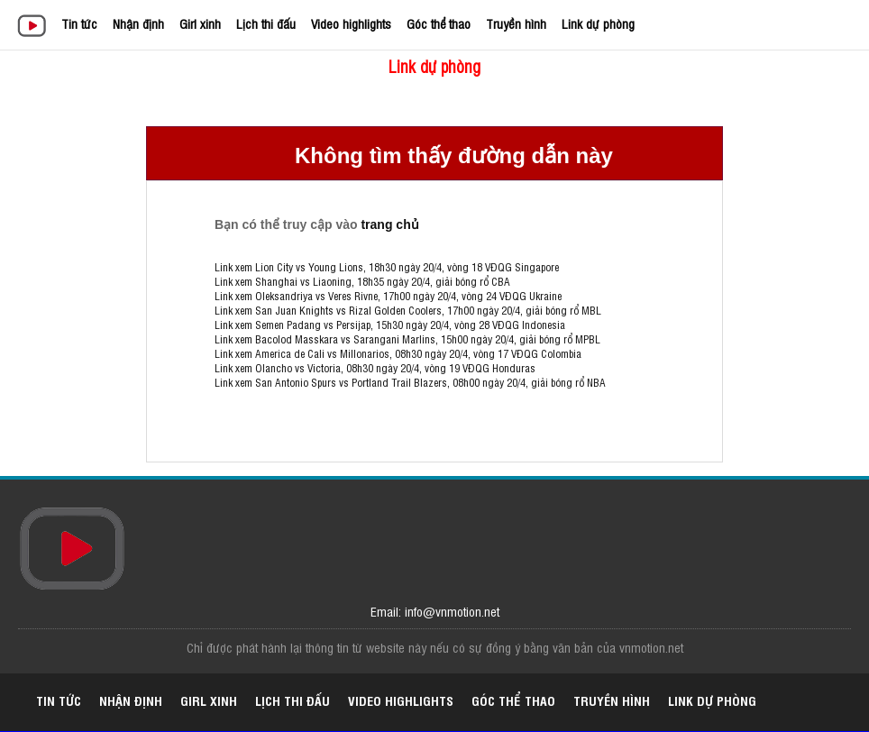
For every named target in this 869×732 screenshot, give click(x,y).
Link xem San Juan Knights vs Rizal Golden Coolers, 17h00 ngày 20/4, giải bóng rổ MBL (408, 310)
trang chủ (389, 224)
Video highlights (351, 23)
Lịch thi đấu (266, 23)
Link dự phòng (598, 23)
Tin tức (79, 23)
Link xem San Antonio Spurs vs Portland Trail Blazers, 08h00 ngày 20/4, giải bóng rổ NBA (410, 382)
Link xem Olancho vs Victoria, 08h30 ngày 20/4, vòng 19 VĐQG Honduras (375, 368)
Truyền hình (516, 23)
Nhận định (138, 23)
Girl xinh (200, 23)
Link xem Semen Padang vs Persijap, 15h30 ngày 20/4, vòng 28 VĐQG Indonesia (390, 324)
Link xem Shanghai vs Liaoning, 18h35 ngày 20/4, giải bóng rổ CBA (362, 281)
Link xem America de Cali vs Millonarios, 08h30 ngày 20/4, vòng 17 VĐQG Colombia (398, 353)
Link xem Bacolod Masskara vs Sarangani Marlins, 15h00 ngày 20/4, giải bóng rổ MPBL (407, 339)
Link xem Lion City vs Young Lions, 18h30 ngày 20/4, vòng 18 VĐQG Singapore (387, 267)
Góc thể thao (439, 23)
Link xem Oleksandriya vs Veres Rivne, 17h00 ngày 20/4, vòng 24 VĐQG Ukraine (388, 295)
